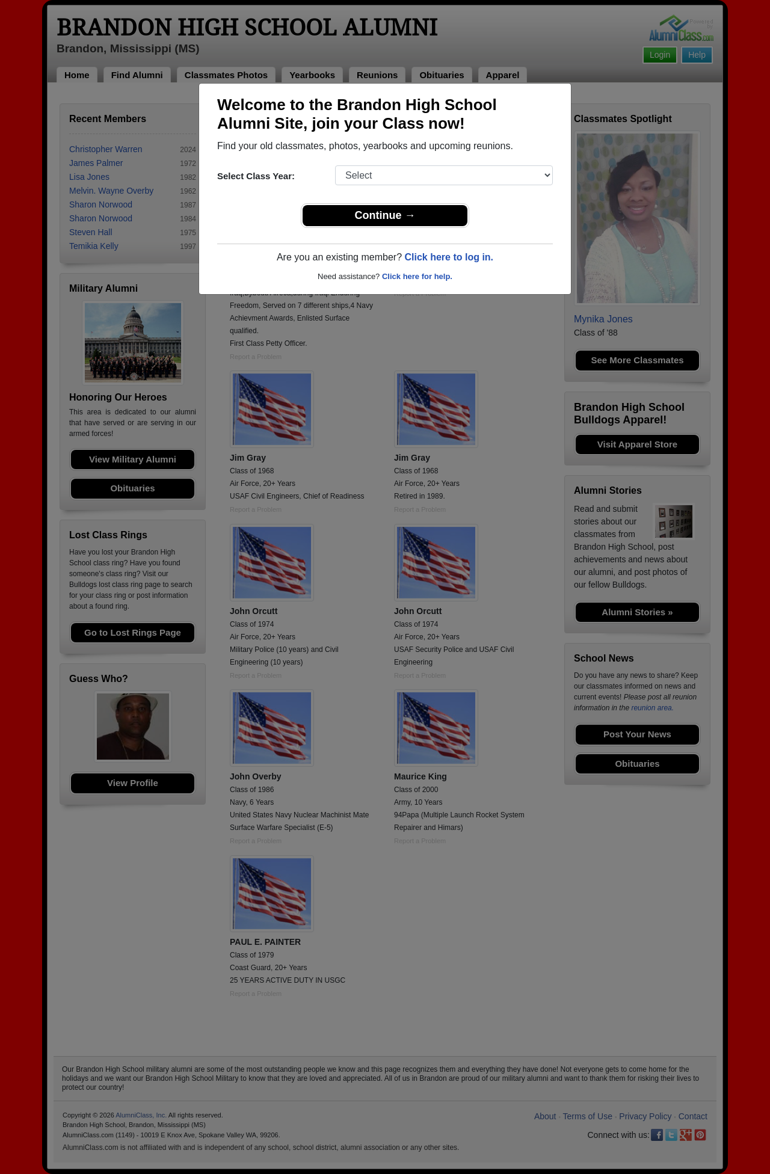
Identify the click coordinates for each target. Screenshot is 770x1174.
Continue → (385, 215)
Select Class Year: (256, 176)
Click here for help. (417, 276)
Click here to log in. (448, 257)
